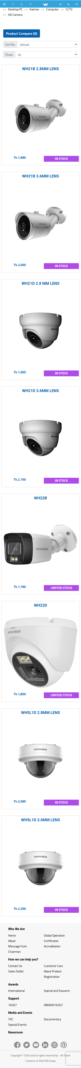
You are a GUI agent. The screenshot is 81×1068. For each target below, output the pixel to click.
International (16, 990)
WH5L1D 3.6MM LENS (40, 820)
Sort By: (10, 44)
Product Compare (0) (21, 33)
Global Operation (54, 935)
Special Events (17, 1024)
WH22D (40, 605)
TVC (10, 1019)
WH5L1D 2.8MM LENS (40, 712)
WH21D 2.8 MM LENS (40, 283)
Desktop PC (15, 9)
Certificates (51, 940)
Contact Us (15, 966)
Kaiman (34, 9)
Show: (9, 54)
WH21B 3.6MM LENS (40, 176)
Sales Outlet (16, 971)
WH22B (40, 498)
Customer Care (53, 966)
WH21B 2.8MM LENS (40, 68)
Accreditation (52, 946)
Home (12, 935)
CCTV (69, 9)
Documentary (52, 1019)
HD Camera (15, 14)
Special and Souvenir (57, 990)
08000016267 (53, 1005)
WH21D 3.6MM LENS (40, 390)
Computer (52, 9)
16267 (12, 1005)
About (12, 940)
